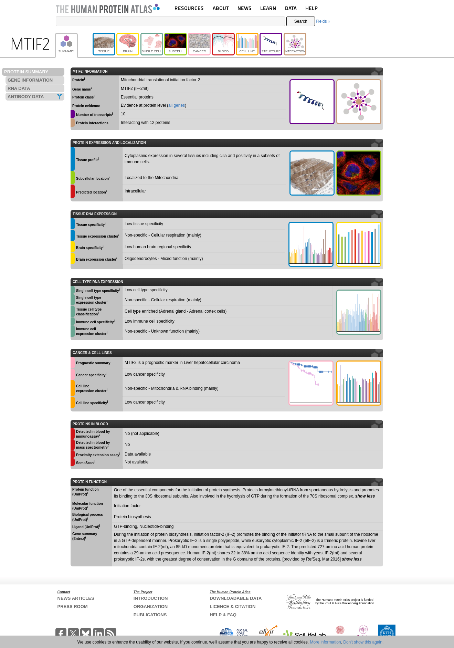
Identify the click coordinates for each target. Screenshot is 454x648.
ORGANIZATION (151, 606)
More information (325, 642)
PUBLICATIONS (150, 614)
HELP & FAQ (223, 614)
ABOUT (221, 8)
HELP (311, 8)
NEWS (244, 8)
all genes (176, 105)
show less (365, 496)
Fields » (323, 21)
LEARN (268, 8)
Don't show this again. (363, 642)
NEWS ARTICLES (75, 598)
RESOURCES (189, 8)
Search (300, 21)
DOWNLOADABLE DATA (236, 598)
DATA (291, 8)
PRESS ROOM (72, 606)
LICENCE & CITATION (232, 606)
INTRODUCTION (151, 598)
